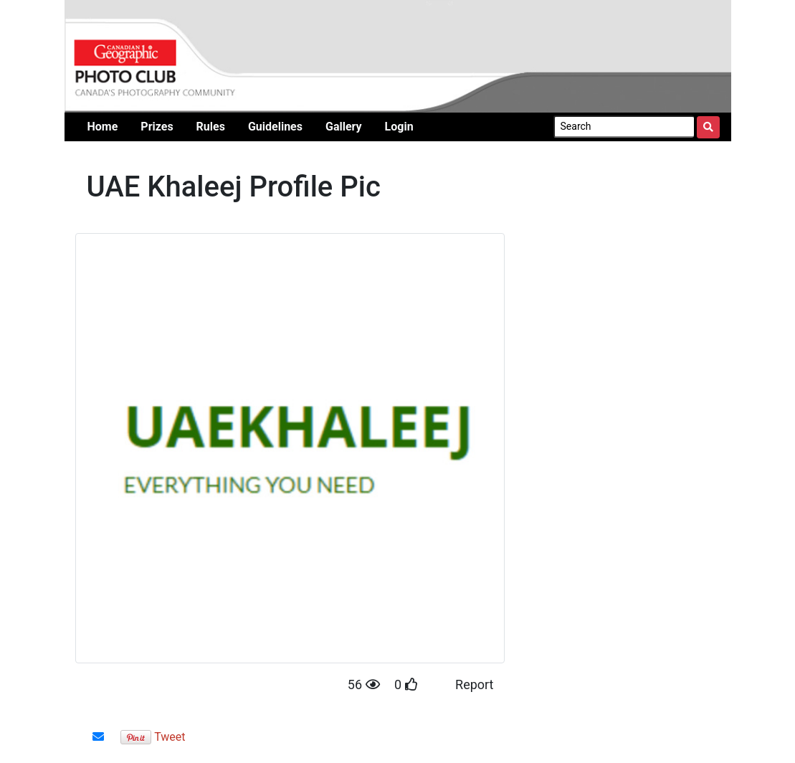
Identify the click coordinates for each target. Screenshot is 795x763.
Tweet (169, 737)
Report (474, 684)
